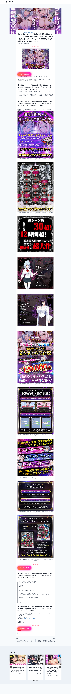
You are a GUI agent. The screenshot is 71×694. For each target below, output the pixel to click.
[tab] (33, 680)
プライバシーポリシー (61, 1)
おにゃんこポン (20, 43)
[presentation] (18, 660)
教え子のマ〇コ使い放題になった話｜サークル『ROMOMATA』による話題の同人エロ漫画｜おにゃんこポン (45, 640)
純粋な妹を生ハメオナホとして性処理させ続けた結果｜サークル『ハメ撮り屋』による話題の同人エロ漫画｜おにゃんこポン (53, 670)
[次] (60, 667)
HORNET (21, 32)
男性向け (29, 32)
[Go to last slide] (11, 667)
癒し (32, 32)
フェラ (24, 32)
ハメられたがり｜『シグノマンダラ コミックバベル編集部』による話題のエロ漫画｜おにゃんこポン (25, 640)
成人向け (26, 32)
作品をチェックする (24, 74)
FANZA (18, 32)
